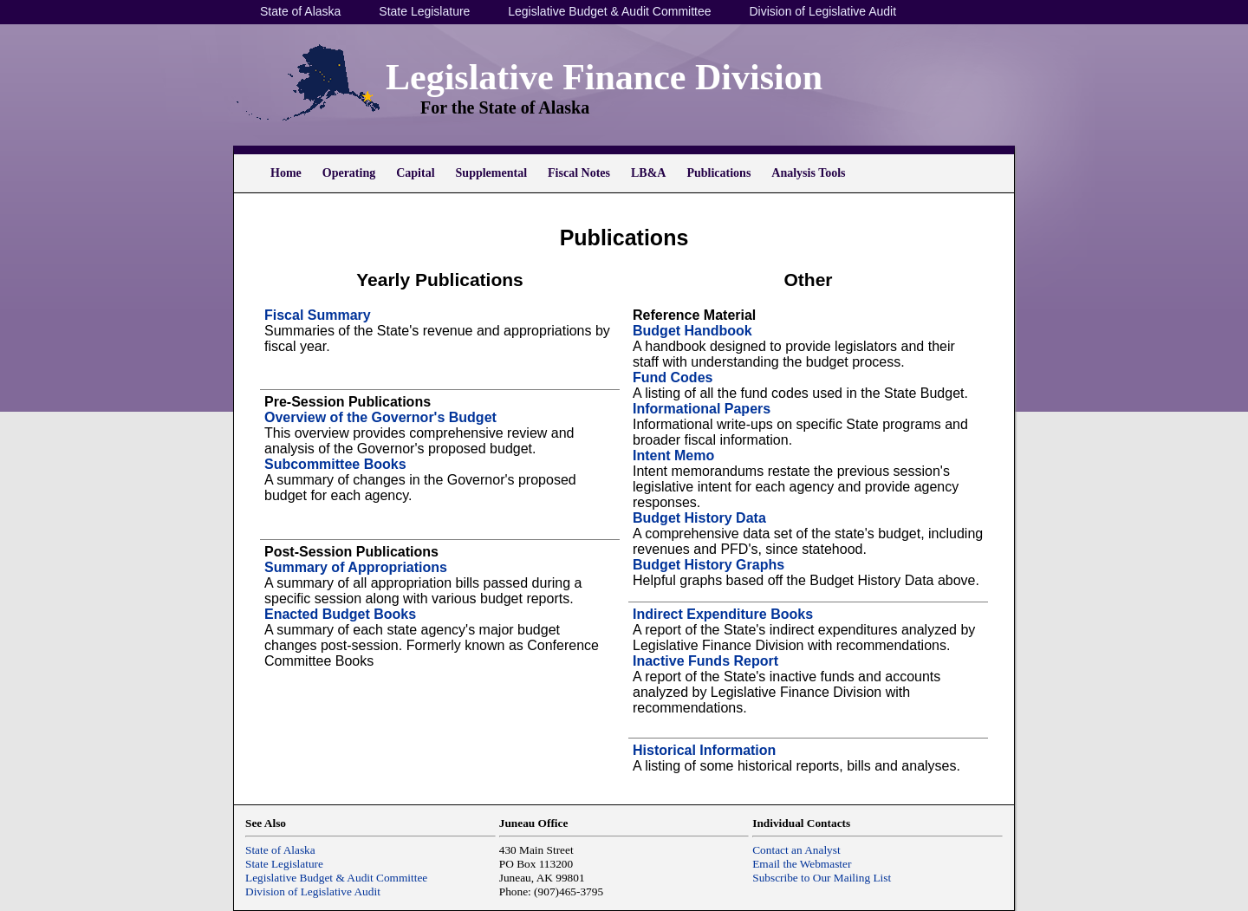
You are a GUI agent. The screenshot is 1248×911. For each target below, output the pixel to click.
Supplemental (491, 172)
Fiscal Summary (317, 315)
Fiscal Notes (579, 172)
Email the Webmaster (801, 863)
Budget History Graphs (708, 564)
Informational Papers (701, 408)
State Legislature (424, 11)
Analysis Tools (808, 172)
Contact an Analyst (796, 849)
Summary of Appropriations (355, 567)
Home (286, 172)
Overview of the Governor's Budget (380, 417)
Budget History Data (699, 518)
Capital (415, 172)
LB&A (648, 172)
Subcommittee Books (335, 464)
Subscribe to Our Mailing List (821, 877)
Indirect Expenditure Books (723, 614)
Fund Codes (672, 377)
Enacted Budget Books (340, 614)
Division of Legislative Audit (822, 11)
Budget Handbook (692, 330)
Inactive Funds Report (705, 661)
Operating (348, 172)
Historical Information (704, 750)
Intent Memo (673, 455)
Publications (718, 172)
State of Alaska (300, 11)
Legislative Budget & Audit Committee (609, 11)
